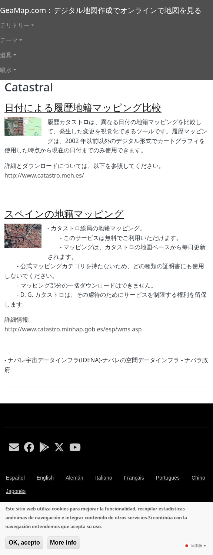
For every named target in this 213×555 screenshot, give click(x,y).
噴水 (6, 70)
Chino (198, 478)
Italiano (103, 478)
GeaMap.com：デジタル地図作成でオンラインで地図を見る (101, 10)
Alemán (74, 478)
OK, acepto (24, 542)
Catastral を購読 (7, 400)
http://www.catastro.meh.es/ (44, 175)
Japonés (16, 491)
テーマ (9, 40)
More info (63, 542)
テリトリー (15, 25)
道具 (6, 55)
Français (134, 478)
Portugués (168, 478)
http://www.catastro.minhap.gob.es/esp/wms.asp (73, 329)
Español (15, 478)
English (45, 478)
